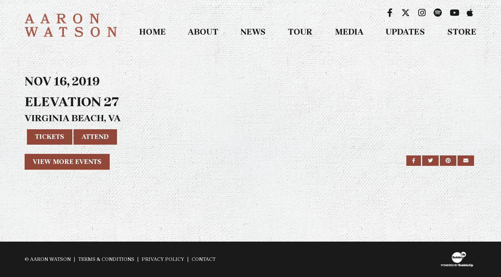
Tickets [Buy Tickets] (49, 136)
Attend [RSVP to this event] (95, 136)
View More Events (67, 161)
